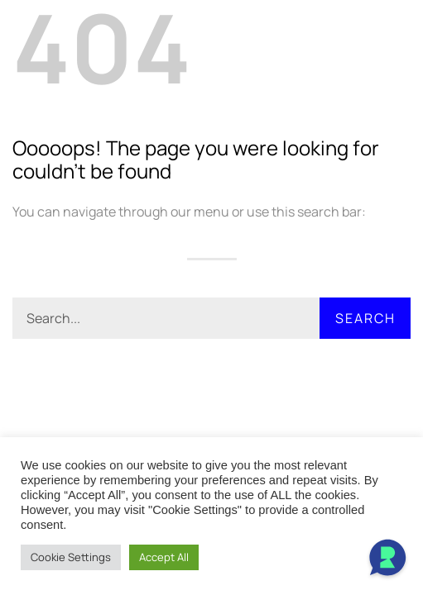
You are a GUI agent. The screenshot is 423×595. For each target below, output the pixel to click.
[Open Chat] (387, 559)
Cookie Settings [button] (71, 557)
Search (365, 318)
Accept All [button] (164, 557)
